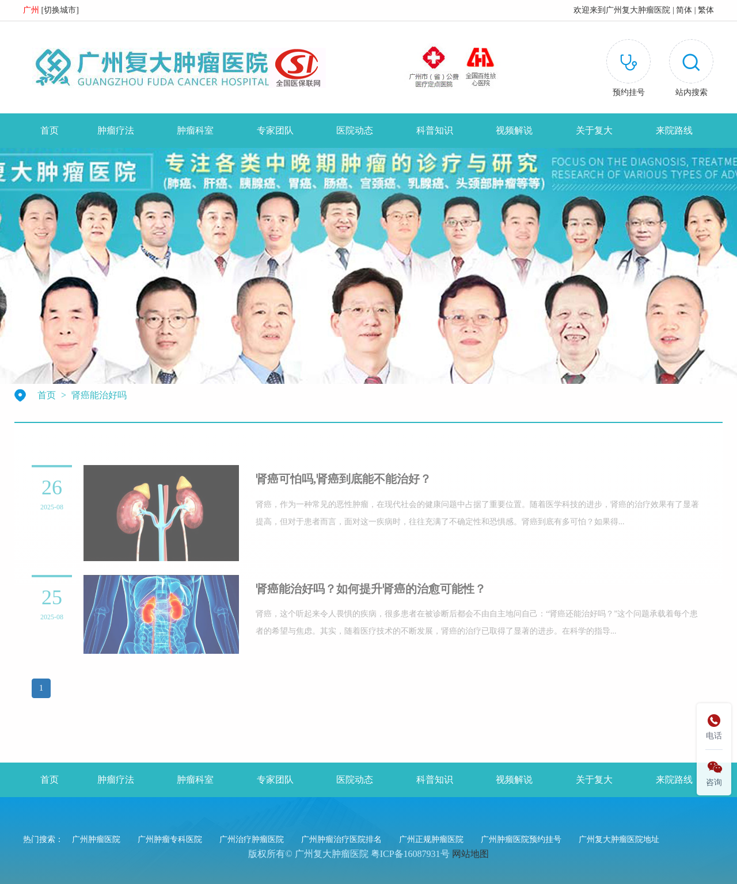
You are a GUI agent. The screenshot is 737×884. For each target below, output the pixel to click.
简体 (684, 10)
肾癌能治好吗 (99, 395)
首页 (49, 130)
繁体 (706, 10)
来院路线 (674, 130)
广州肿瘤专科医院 (170, 839)
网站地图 (470, 854)
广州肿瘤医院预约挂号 (521, 839)
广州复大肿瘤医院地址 (619, 839)
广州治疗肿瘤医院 (251, 839)
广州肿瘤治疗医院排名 (341, 839)
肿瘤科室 (195, 130)
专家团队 (275, 130)
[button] (691, 70)
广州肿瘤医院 (96, 839)
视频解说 (514, 130)
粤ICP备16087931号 (410, 854)
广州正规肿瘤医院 (431, 839)
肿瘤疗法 (115, 130)
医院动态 (354, 130)
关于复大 (594, 130)
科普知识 (434, 130)
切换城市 (60, 10)
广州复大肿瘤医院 (638, 10)
